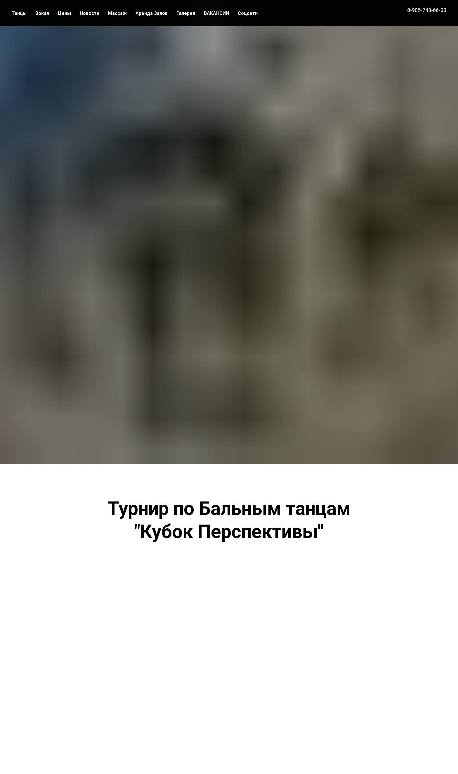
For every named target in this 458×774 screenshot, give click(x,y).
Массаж (117, 13)
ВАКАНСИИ (216, 13)
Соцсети (248, 13)
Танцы (19, 13)
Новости (89, 13)
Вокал (42, 13)
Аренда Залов (152, 13)
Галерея (185, 13)
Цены (64, 13)
